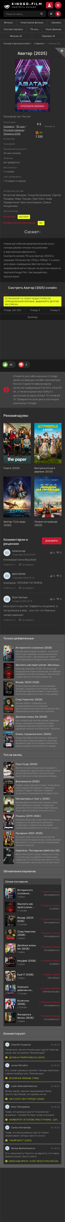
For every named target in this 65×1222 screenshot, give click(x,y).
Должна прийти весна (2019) (25, 1057)
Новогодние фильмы (32, 22)
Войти (49, 5)
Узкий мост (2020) (18, 1140)
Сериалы (56, 22)
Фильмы (8, 22)
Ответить (9, 564)
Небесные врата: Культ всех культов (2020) (32, 1161)
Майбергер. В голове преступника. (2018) (32, 1119)
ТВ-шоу (34, 29)
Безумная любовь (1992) (22, 1078)
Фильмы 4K (16, 35)
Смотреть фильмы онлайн (16, 43)
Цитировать (26, 564)
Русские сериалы (13, 130)
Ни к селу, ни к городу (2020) (25, 1098)
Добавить (51, 540)
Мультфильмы (53, 29)
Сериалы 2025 (11, 133)
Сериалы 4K (48, 35)
